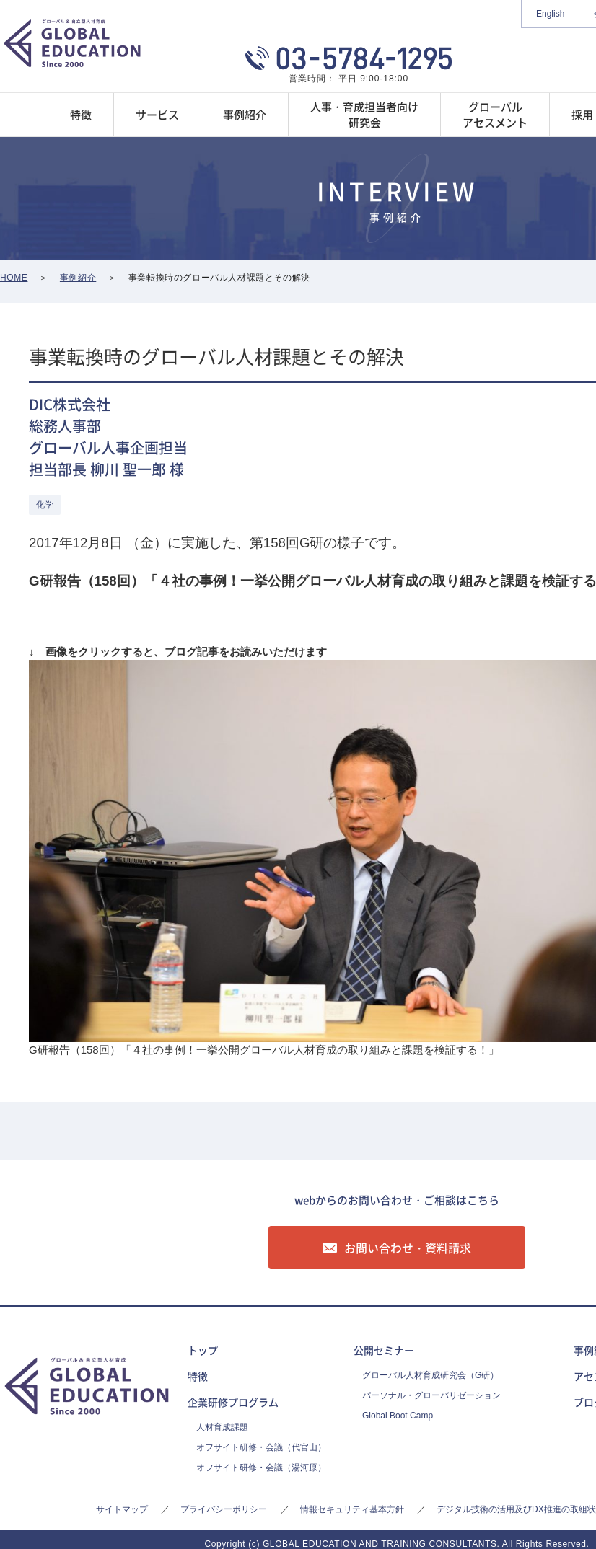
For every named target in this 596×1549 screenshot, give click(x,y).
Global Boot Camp (397, 1416)
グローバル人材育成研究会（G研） (430, 1375)
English (550, 14)
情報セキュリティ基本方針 (352, 1509)
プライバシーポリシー (223, 1509)
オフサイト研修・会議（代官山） (261, 1447)
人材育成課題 (222, 1427)
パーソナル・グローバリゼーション (431, 1395)
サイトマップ (122, 1509)
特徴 (198, 1376)
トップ (203, 1350)
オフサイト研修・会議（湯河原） (261, 1467)
